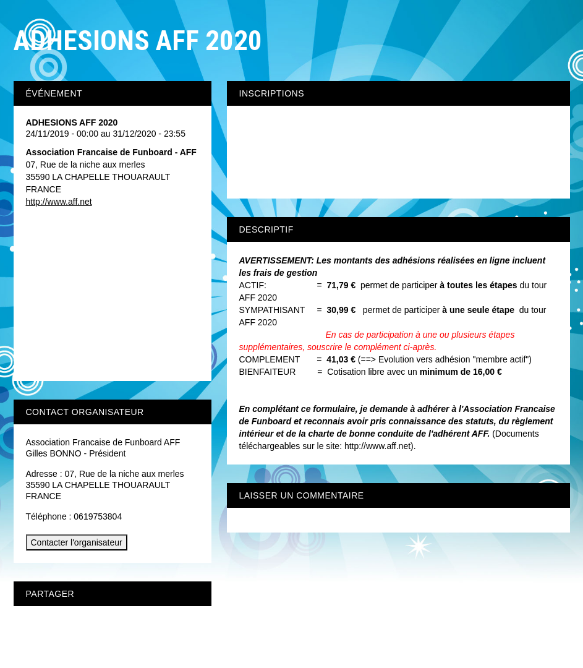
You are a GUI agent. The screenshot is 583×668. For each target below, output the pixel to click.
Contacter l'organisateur (76, 542)
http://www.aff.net (59, 202)
